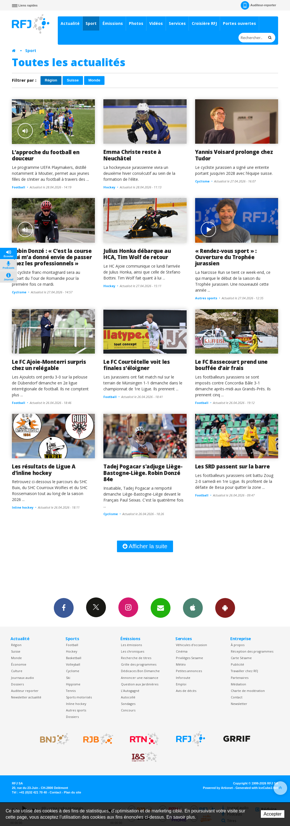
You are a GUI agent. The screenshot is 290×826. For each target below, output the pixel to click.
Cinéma (181, 651)
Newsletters (160, 607)
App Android (225, 607)
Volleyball (73, 664)
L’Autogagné (130, 690)
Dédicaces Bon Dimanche (140, 671)
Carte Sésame (241, 658)
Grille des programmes (138, 664)
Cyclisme (72, 671)
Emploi (181, 684)
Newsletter (239, 703)
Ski (68, 677)
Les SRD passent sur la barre (232, 466)
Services (177, 23)
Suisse (73, 80)
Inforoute (183, 677)
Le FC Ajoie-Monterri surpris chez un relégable (49, 364)
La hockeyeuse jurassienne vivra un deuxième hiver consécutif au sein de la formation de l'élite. (139, 173)
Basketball (73, 658)
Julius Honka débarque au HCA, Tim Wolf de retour (137, 254)
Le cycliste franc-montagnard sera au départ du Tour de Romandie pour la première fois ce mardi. (46, 278)
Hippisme (73, 684)
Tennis (71, 690)
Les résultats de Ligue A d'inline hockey (44, 469)
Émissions (113, 23)
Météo (181, 664)
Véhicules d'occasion (191, 645)
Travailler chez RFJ (244, 671)
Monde (94, 80)
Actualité (70, 23)
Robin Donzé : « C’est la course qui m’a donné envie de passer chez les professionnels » (52, 257)
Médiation (238, 684)
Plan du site (72, 792)
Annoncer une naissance (139, 677)
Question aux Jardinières (139, 684)
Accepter (273, 814)
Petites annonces (189, 671)
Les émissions (131, 645)
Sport (91, 23)
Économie (18, 664)
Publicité (237, 664)
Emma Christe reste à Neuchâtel (132, 155)
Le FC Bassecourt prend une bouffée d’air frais (231, 364)
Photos (136, 23)
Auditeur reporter (25, 690)
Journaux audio (22, 677)
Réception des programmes (252, 651)
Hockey (71, 651)
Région (51, 80)
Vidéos (156, 23)
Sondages (128, 703)
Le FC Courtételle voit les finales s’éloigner (136, 364)
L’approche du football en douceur (46, 155)
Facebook (64, 607)
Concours (128, 710)
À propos (237, 645)
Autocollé (128, 697)
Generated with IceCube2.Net (257, 788)
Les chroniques (132, 651)
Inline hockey (76, 703)
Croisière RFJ (204, 23)
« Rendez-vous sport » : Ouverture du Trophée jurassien (226, 257)
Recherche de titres (136, 658)
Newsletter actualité (26, 697)
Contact (236, 697)
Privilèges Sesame (189, 658)
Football (72, 645)
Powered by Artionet (218, 788)
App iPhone (193, 607)
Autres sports (76, 710)
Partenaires (239, 677)
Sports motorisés (79, 697)
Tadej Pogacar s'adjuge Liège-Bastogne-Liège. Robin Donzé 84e (142, 473)
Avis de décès (186, 690)
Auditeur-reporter (258, 5)
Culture (16, 671)
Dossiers (17, 684)
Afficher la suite (145, 546)
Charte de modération (248, 690)
